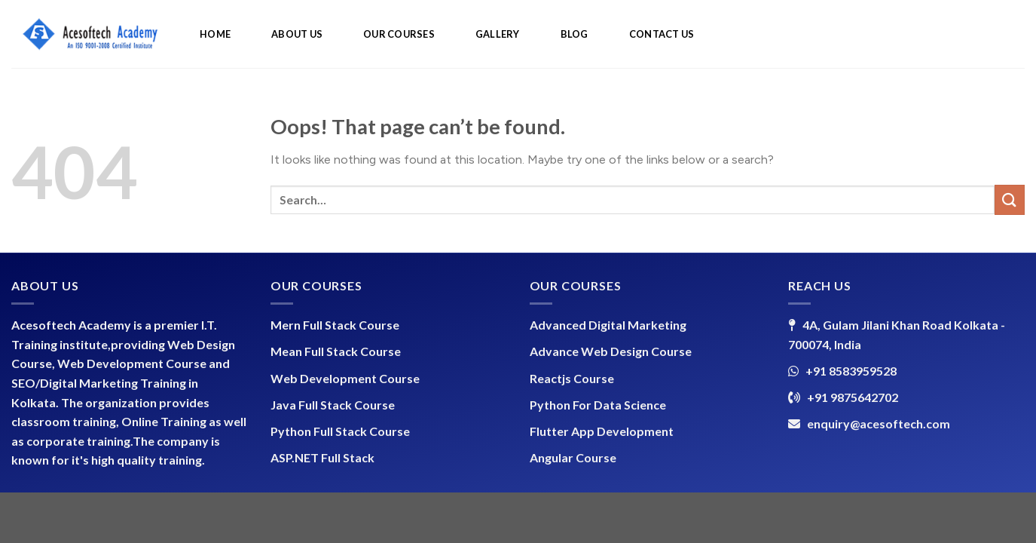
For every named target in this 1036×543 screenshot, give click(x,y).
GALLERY (497, 34)
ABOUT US (296, 34)
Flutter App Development (602, 431)
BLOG (574, 34)
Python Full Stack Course (340, 431)
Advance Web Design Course (611, 351)
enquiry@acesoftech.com (878, 423)
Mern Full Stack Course (334, 325)
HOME (215, 34)
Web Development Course (345, 378)
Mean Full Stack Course (335, 351)
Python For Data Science (598, 404)
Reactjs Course (572, 378)
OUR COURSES (399, 34)
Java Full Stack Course (332, 404)
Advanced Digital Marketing (608, 325)
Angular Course (573, 457)
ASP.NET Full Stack (322, 457)
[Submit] (1010, 199)
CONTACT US (662, 34)
